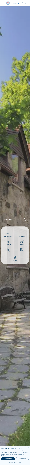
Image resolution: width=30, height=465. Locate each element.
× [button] (28, 447)
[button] (15, 462)
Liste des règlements (22, 251)
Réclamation (22, 234)
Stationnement (8, 235)
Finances (15, 258)
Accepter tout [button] (8, 458)
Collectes (8, 242)
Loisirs (8, 251)
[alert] (15, 455)
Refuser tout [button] (22, 458)
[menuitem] (27, 3)
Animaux (22, 243)
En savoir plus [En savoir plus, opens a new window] (19, 455)
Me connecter (22, 3)
